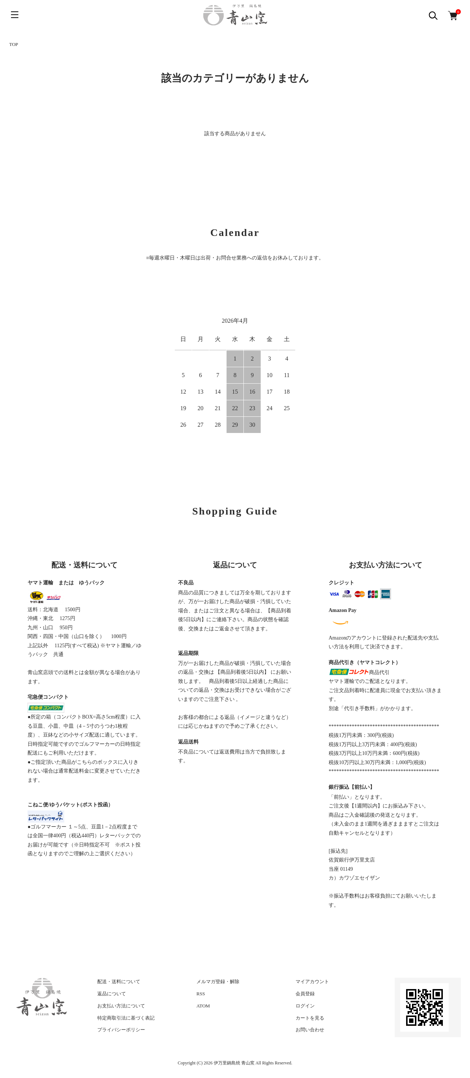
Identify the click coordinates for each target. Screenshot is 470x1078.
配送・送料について (118, 981)
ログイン (305, 1006)
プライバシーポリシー (121, 1029)
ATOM (203, 1006)
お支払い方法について (121, 1006)
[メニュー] (14, 14)
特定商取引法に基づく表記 (126, 1018)
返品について (111, 993)
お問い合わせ (310, 1029)
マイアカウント (312, 981)
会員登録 (305, 993)
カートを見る (310, 1018)
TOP (13, 44)
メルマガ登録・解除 (217, 981)
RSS (200, 993)
